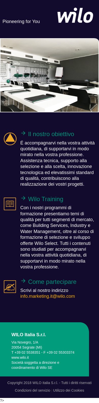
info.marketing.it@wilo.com (47, 296)
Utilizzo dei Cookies (68, 390)
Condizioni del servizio (32, 390)
